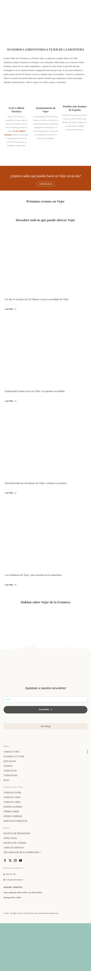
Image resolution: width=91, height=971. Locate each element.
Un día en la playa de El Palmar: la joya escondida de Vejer (37, 299)
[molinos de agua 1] (45, 318)
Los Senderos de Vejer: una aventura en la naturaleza (33, 574)
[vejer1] (45, 410)
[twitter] (10, 860)
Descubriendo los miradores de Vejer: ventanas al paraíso (36, 483)
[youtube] (20, 860)
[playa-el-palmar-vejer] (44, 228)
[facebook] (5, 860)
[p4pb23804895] (45, 502)
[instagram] (15, 860)
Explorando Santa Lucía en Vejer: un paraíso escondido (35, 391)
